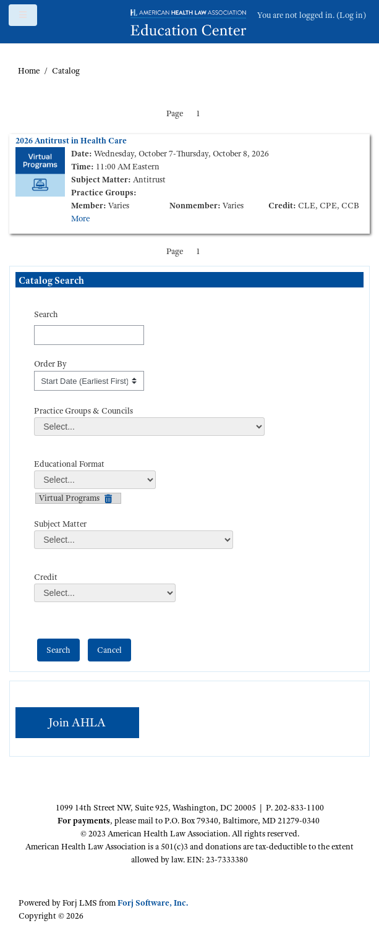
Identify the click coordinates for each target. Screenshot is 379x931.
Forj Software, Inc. (152, 902)
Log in (351, 14)
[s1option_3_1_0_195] (89, 381)
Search (46, 314)
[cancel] (109, 650)
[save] (58, 650)
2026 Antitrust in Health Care (71, 140)
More (80, 218)
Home (29, 70)
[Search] (89, 335)
